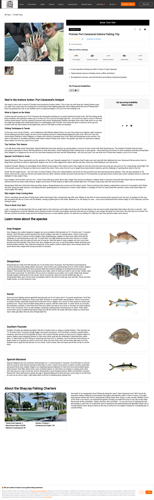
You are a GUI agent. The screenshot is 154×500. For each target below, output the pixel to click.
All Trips (8, 15)
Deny (141, 492)
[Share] (140, 30)
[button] (100, 5)
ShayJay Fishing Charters (38, 491)
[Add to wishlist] (135, 30)
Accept (149, 492)
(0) (82, 39)
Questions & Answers (94, 39)
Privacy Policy (48, 497)
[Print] (145, 30)
